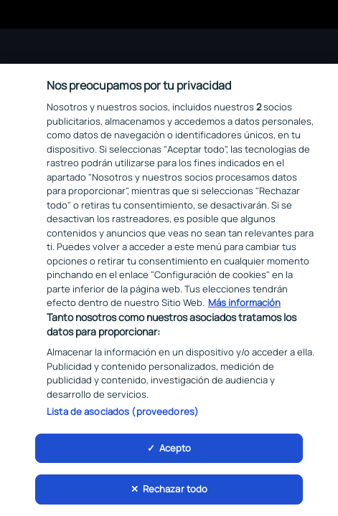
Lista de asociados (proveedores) (123, 414)
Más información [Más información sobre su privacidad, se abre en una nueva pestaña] (244, 305)
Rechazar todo (175, 491)
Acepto (175, 450)
